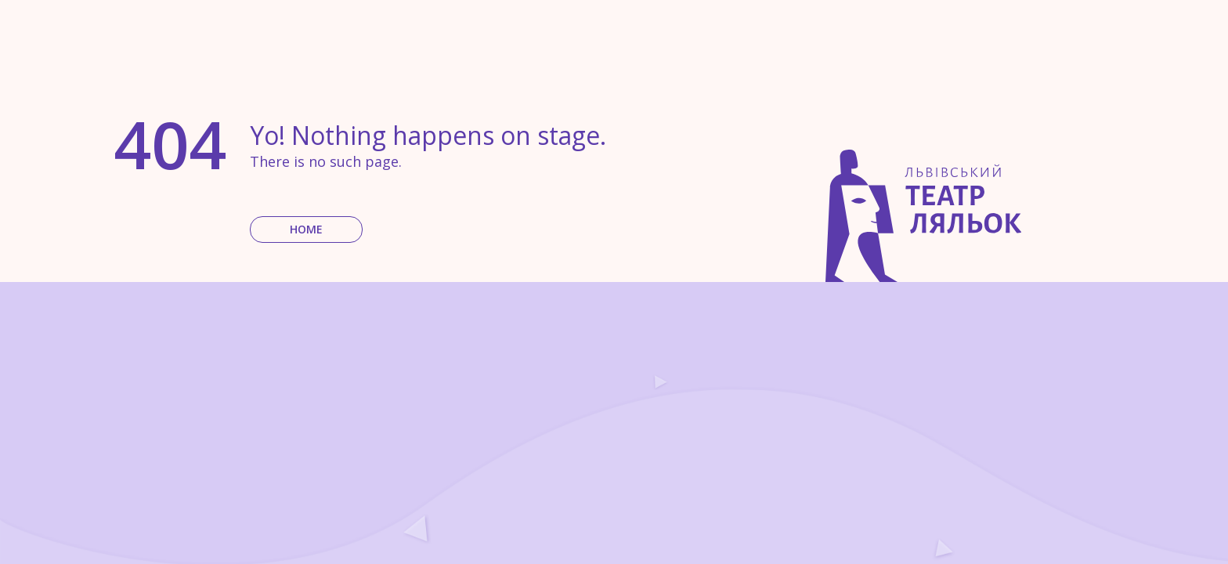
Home (306, 229)
